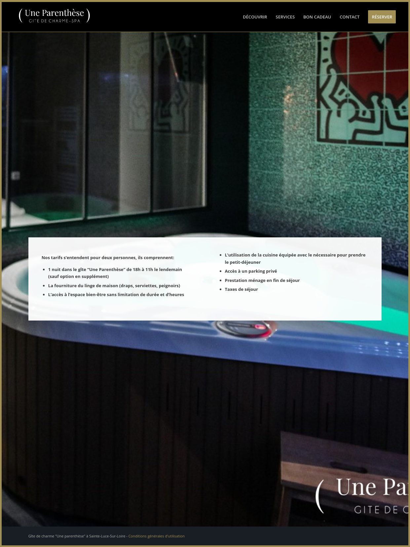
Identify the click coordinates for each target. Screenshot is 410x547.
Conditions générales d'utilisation (157, 535)
